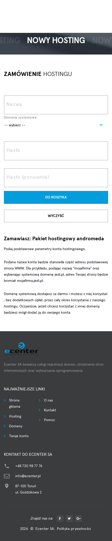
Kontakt (50, 410)
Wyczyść (56, 216)
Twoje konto (19, 436)
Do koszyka (56, 197)
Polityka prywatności (74, 529)
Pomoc (49, 420)
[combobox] (56, 125)
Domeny (15, 426)
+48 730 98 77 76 (28, 466)
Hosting (15, 416)
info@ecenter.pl (28, 476)
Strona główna (14, 403)
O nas (48, 400)
